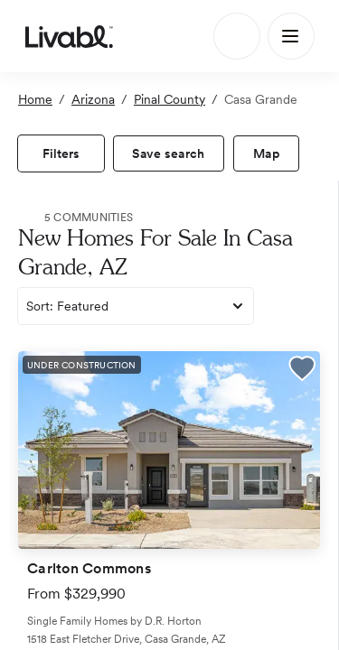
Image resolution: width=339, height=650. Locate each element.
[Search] (236, 36)
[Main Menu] (291, 36)
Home (35, 99)
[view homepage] (69, 36)
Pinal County (169, 99)
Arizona (93, 99)
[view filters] (61, 153)
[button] (301, 371)
